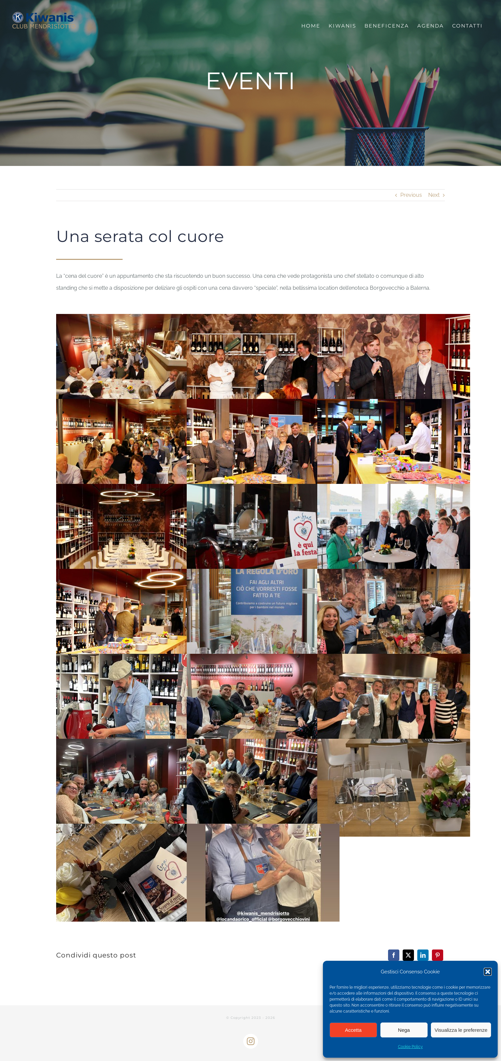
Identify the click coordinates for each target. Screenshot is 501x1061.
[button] (487, 971)
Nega (404, 1030)
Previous (411, 195)
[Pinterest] (437, 955)
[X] (408, 955)
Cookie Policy (410, 1046)
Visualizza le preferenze (461, 1030)
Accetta (353, 1030)
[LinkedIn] (423, 955)
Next (434, 195)
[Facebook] (393, 955)
